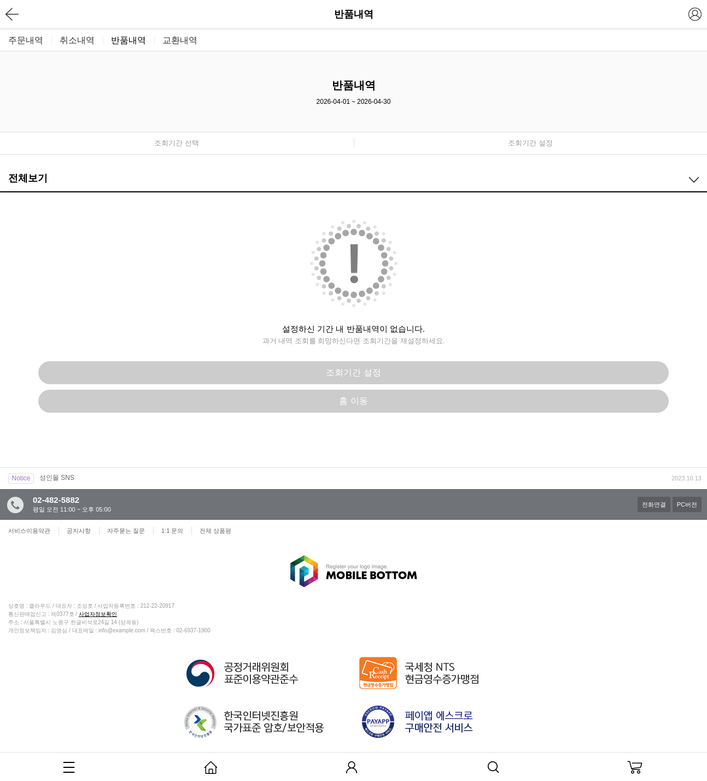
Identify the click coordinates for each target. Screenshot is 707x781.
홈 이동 (353, 401)
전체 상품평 (215, 530)
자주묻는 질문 (126, 530)
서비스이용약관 (29, 530)
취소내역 (77, 40)
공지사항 (79, 530)
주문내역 (25, 40)
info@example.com (121, 630)
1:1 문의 (172, 530)
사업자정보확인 (98, 614)
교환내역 (179, 40)
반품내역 (128, 40)
